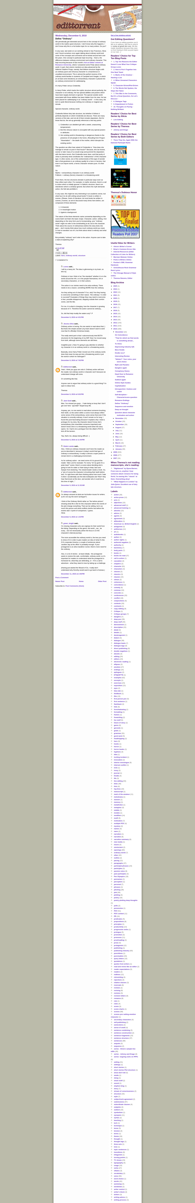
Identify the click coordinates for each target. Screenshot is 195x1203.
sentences (118, 1041)
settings (117, 1065)
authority (117, 545)
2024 (115, 289)
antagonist (118, 526)
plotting (117, 895)
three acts (118, 1144)
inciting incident (120, 757)
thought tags (119, 1141)
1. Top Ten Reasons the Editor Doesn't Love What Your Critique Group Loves (124, 64)
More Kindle (119, 350)
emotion (117, 667)
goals (116, 731)
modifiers (117, 815)
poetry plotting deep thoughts (125, 900)
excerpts (117, 680)
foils (115, 707)
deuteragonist (119, 635)
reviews (117, 988)
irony (116, 770)
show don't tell (119, 1073)
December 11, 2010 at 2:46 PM (73, 574)
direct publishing (120, 648)
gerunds (117, 728)
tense (116, 1128)
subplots (117, 1107)
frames (116, 715)
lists (115, 786)
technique (118, 1126)
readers (117, 972)
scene (116, 1006)
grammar (117, 733)
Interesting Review (122, 356)
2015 (115, 313)
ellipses (117, 664)
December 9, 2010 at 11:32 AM (73, 485)
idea (115, 754)
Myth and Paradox (122, 365)
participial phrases (121, 866)
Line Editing (118, 120)
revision (117, 993)
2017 (115, 307)
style (116, 1096)
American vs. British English (125, 524)
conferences (119, 595)
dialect (116, 638)
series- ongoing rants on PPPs (126, 1057)
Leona (65, 267)
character (117, 566)
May (117, 437)
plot (115, 892)
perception (118, 882)
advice (116, 513)
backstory (118, 548)
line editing (118, 781)
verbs (116, 1168)
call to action (119, 558)
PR (115, 916)
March (118, 443)
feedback (117, 693)
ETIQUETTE (118, 675)
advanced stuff (120, 505)
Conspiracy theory (122, 371)
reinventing (118, 977)
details (116, 632)
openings (117, 850)
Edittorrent (67, 367)
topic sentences (120, 1149)
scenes (117, 1012)
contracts (117, 606)
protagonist (118, 945)
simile (116, 1075)
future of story (119, 723)
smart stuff (118, 1081)
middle (116, 810)
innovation (118, 760)
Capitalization (120, 386)
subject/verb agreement (123, 1099)
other (116, 855)
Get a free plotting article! (121, 35)
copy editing (119, 609)
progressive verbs (121, 929)
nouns (116, 845)
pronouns (118, 937)
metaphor (117, 807)
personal (117, 884)
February (119, 446)
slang (116, 1078)
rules (116, 1004)
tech (115, 1123)
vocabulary (118, 1173)
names (116, 829)
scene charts (119, 1009)
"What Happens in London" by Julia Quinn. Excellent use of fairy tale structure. (124, 484)
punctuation (118, 956)
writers (116, 1194)
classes (117, 571)
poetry (116, 898)
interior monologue (121, 762)
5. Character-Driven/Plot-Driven (126, 85)
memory (117, 802)
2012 (115, 323)
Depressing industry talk (124, 347)
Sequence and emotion (124, 406)
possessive (118, 908)
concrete (117, 593)
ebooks (117, 654)
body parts (118, 550)
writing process (120, 1200)
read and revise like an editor (125, 967)
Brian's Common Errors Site (125, 249)
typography (118, 1163)
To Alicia (118, 344)
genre (116, 725)
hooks (116, 744)
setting (116, 1062)
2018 (115, 304)
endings (117, 670)
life (115, 778)
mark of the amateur (122, 794)
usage (116, 1165)
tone (115, 1147)
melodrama (118, 797)
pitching (117, 890)
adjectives (118, 503)
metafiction (118, 805)
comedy (117, 587)
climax (116, 580)
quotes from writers (121, 964)
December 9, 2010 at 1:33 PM (72, 517)
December (119, 332)
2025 (115, 286)
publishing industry (121, 951)
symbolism (118, 1112)
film (115, 696)
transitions (118, 1152)
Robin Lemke (68, 446)
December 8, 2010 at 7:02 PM (72, 360)
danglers (117, 617)
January (118, 449)
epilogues (118, 672)
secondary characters (122, 1020)
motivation (118, 821)
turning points (119, 1157)
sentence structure (121, 1038)
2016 (115, 310)
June (117, 434)
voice (116, 1176)
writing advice (119, 1197)
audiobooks (118, 534)
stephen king (119, 1086)
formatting (118, 712)
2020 (115, 298)
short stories (119, 1067)
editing (116, 656)
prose (116, 943)
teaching (117, 1120)
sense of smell (119, 1027)
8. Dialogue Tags (120, 101)
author (116, 537)
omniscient (118, 847)
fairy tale (117, 691)
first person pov (120, 699)
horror (116, 747)
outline (116, 858)
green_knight (68, 523)
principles (118, 924)
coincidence (118, 585)
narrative (117, 837)
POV (115, 911)
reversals (117, 985)
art (115, 532)
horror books (119, 749)
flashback (118, 704)
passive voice (119, 871)
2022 (115, 292)
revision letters (120, 996)
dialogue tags (119, 646)
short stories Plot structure (124, 1070)
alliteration (118, 521)
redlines (117, 974)
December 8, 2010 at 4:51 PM (72, 317)
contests (117, 603)
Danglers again (121, 368)
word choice (119, 1179)
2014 (115, 317)
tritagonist (118, 1155)
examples (117, 678)
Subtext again (120, 380)
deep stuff (118, 622)
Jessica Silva (68, 324)
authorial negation (121, 542)
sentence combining (122, 1030)
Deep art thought (121, 409)
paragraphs (118, 863)
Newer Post (59, 581)
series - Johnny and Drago (124, 1054)
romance (117, 998)
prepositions (119, 921)
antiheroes (118, 529)
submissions (119, 1102)
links (116, 784)
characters (118, 569)
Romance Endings (122, 400)
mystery (117, 826)
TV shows (118, 1160)
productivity (118, 927)
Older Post (102, 581)
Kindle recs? (120, 353)
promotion (118, 935)
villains (117, 1171)
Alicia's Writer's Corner (123, 246)
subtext (117, 1110)
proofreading (119, 940)
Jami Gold (67, 401)
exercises (117, 683)
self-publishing (120, 1022)
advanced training (121, 508)
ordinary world (71, 255)
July (117, 431)
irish (115, 768)
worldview (118, 1187)
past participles (120, 874)
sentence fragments (122, 1036)
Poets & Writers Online (123, 260)
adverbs (117, 511)
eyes (116, 688)
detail (116, 630)
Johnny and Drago (121, 130)
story (116, 1089)
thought (117, 1139)
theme (116, 1136)
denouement (119, 625)
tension (117, 1131)
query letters (119, 959)
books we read (119, 556)
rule (115, 1001)
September (119, 424)
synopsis (117, 1115)
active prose (119, 497)
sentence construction (123, 1033)
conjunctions (119, 601)
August (118, 427)
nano (116, 831)
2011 (115, 326)
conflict (117, 598)
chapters (117, 564)
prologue (117, 932)
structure (81, 255)
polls (116, 906)
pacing (116, 860)
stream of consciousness (124, 1091)
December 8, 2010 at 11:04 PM (73, 440)
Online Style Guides (123, 383)
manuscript (118, 792)
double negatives (120, 651)
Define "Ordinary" (122, 403)
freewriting (118, 717)
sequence (118, 1046)
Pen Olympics (119, 876)
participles (118, 868)
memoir (117, 800)
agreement (118, 518)
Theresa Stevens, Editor (123, 278)
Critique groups (120, 614)
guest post (118, 736)
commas (117, 590)
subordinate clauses (122, 1104)
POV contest (119, 914)
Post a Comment (62, 577)
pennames (118, 879)
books (116, 553)
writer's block (119, 1192)
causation (118, 561)
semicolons (118, 1025)
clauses (117, 577)
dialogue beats (120, 643)
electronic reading (121, 662)
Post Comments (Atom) (75, 586)
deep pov (117, 619)
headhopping (119, 738)
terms (116, 1134)
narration (117, 834)
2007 (115, 458)
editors (116, 659)
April (117, 440)
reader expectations (122, 969)
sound (116, 1083)
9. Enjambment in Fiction (123, 104)
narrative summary (121, 839)
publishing (118, 948)
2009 (115, 452)
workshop (118, 1184)
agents (116, 516)
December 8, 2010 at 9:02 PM (72, 394)
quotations (118, 961)
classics (117, 574)
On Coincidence (121, 335)
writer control (119, 1189)
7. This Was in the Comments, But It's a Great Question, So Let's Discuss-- (124, 96)
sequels (117, 1043)
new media (118, 842)
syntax (116, 1118)
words (116, 1181)
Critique (117, 611)
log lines (117, 789)
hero (63, 255)
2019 (115, 301)
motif (116, 818)
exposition (118, 685)
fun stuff (117, 720)
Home (81, 581)
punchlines (118, 953)
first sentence (119, 701)
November (119, 418)
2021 (115, 295)
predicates (118, 919)
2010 (115, 329)
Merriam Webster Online (123, 257)
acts (115, 500)
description (118, 627)
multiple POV (119, 823)
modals (117, 813)
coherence (118, 582)
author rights (119, 540)
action (116, 495)
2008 (115, 455)
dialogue (117, 640)
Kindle (116, 776)
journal (116, 773)
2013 (115, 320)
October (118, 421)
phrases (117, 887)
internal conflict (120, 765)
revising (117, 990)
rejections (118, 980)
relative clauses (120, 982)
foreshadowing (120, 709)
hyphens (117, 752)
